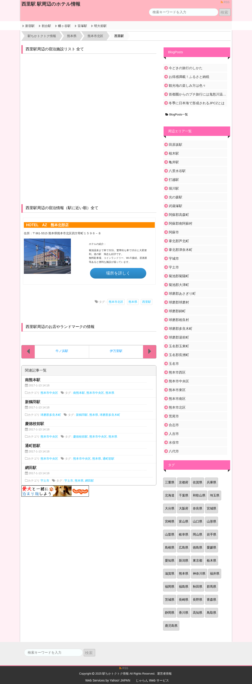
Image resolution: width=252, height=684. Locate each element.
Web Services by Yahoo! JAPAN (107, 680)
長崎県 (183, 599)
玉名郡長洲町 (179, 355)
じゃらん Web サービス (152, 680)
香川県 (183, 612)
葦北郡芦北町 (179, 241)
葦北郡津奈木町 (180, 250)
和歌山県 (199, 495)
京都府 (183, 482)
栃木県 (211, 560)
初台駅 (46, 26)
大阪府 (183, 508)
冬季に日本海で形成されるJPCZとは (197, 103)
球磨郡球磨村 (179, 302)
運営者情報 (164, 673)
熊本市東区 (177, 390)
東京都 (197, 560)
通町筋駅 (108, 458)
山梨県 (169, 534)
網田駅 (89, 480)
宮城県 (211, 508)
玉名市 (174, 363)
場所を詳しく (118, 273)
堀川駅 (174, 188)
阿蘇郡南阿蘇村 (180, 223)
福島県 (183, 586)
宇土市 (44, 480)
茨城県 (169, 599)
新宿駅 (30, 26)
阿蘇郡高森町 (179, 215)
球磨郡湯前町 (179, 337)
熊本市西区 (177, 372)
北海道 (169, 495)
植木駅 (174, 153)
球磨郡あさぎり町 (182, 293)
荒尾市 (174, 416)
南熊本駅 (79, 392)
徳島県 (197, 547)
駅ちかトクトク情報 (115, 673)
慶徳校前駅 (80, 436)
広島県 (183, 547)
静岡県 (169, 612)
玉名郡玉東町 (179, 346)
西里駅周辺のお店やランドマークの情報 (60, 327)
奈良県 (197, 508)
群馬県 (211, 586)
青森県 (211, 599)
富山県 (183, 521)
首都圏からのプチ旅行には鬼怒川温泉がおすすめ (198, 94)
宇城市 (174, 258)
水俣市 (174, 442)
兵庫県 (211, 482)
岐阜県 (183, 534)
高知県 (197, 612)
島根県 (169, 547)
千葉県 (183, 495)
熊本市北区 (116, 301)
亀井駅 (174, 162)
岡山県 (197, 534)
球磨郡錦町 (177, 311)
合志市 (174, 425)
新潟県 (183, 560)
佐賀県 (197, 482)
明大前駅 (100, 26)
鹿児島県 (171, 625)
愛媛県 (211, 547)
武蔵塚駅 (175, 206)
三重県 (169, 482)
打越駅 (174, 180)
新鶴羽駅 (82, 414)
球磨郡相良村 (179, 320)
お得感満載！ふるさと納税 (189, 77)
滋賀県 (169, 573)
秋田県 (197, 586)
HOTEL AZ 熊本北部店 (47, 225)
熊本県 (132, 301)
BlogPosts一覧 (176, 114)
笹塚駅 (82, 26)
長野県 (197, 599)
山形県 (211, 521)
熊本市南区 (177, 399)
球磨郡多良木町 (50, 414)
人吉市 (174, 434)
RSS (225, 2)
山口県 (197, 521)
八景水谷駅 (177, 171)
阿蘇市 (174, 232)
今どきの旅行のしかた (185, 68)
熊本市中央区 (49, 392)
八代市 (174, 451)
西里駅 (146, 301)
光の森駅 (175, 197)
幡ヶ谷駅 (64, 26)
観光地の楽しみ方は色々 (187, 85)
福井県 (214, 573)
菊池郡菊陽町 (179, 276)
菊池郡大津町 (179, 285)
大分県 (169, 508)
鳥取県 (211, 612)
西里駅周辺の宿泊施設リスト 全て (55, 49)
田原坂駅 (175, 144)
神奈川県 (199, 573)
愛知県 (169, 560)
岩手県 (211, 534)
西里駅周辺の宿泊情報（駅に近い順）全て (62, 208)
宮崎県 (169, 521)
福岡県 (169, 586)
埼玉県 (214, 495)
